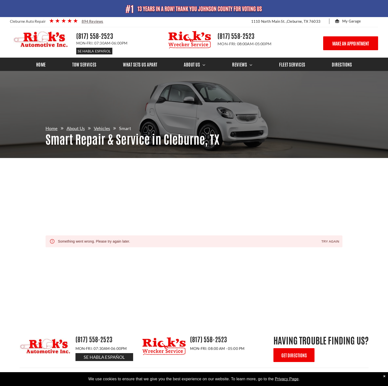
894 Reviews (92, 21)
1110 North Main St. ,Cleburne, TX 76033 (285, 21)
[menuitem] (41, 64)
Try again (330, 242)
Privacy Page (287, 379)
